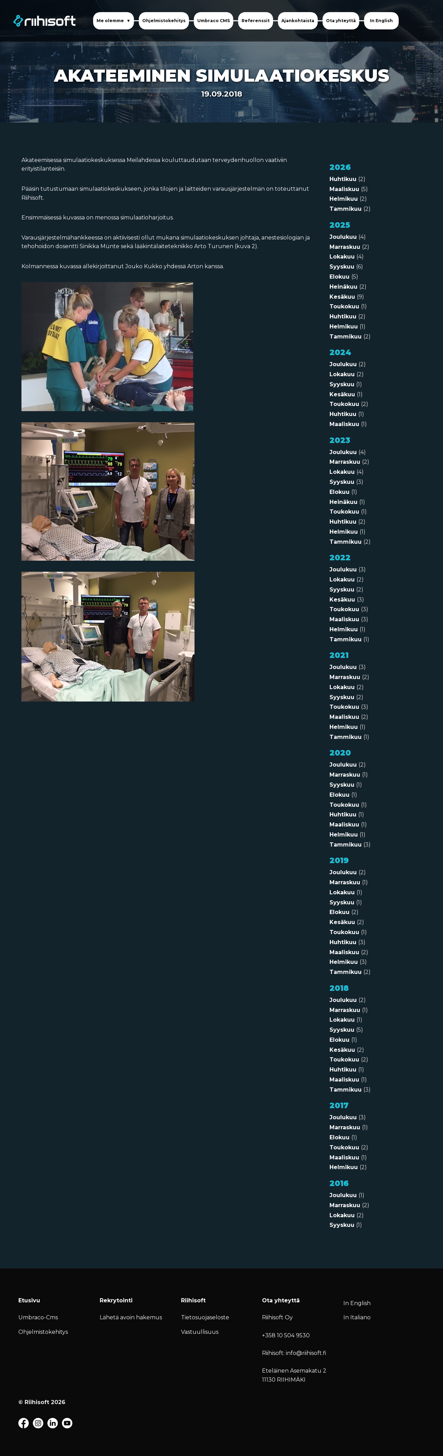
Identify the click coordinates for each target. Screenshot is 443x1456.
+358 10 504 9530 (286, 1335)
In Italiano (357, 1317)
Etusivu (29, 1300)
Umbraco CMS (213, 20)
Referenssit (256, 20)
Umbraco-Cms (38, 1317)
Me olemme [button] (111, 20)
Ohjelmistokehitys (164, 20)
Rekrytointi (116, 1300)
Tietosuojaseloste (205, 1317)
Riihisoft (193, 1300)
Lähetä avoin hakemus (131, 1317)
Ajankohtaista (297, 20)
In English (381, 20)
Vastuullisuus (199, 1332)
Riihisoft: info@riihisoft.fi (294, 1353)
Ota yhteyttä (341, 20)
